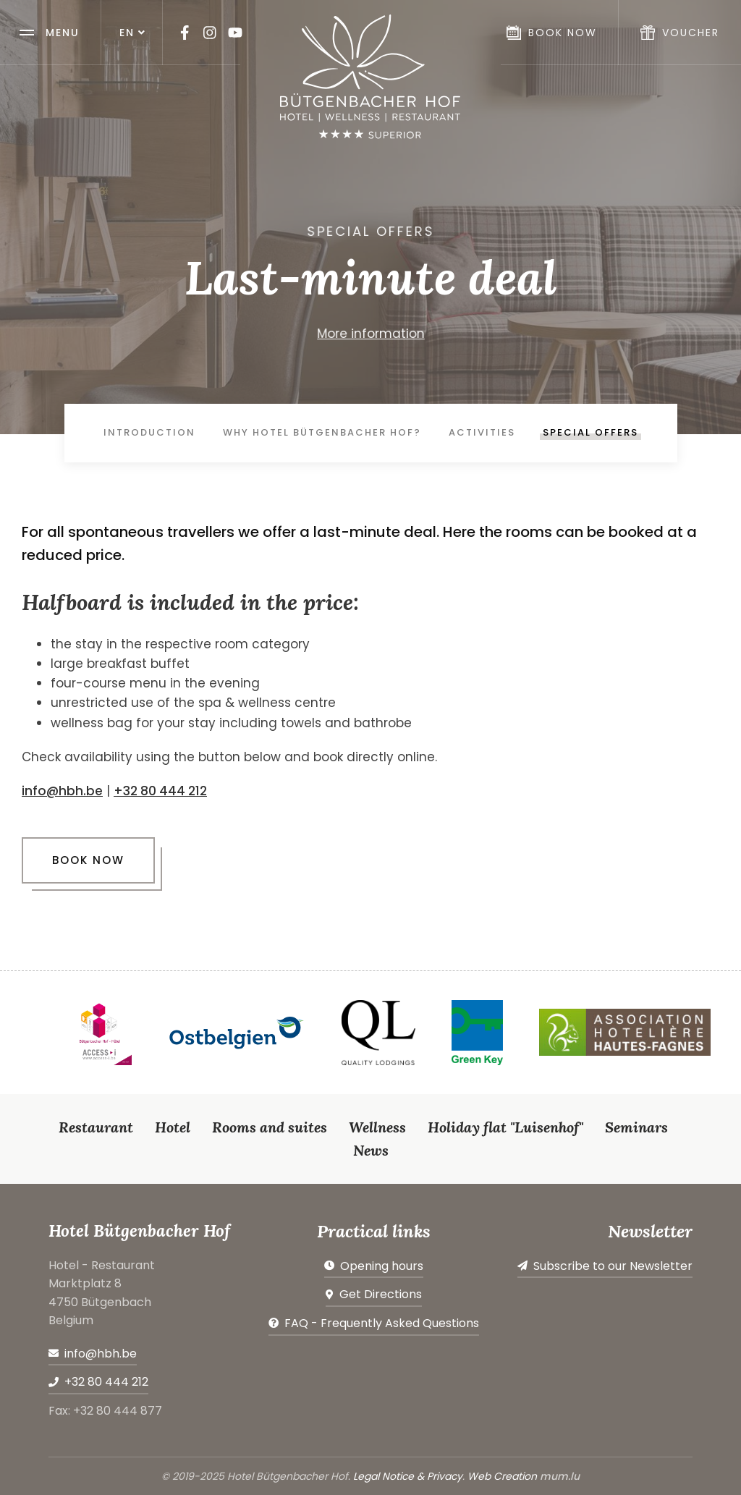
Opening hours (381, 1266)
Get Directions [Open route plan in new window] (380, 1294)
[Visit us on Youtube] (235, 32)
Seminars (636, 1127)
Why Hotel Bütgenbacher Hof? (322, 432)
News (371, 1150)
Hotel (172, 1127)
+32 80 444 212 (160, 791)
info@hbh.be (62, 791)
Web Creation (502, 1476)
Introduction (149, 432)
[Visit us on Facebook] (184, 32)
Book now (88, 860)
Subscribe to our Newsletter (613, 1266)
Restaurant (96, 1127)
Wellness (377, 1127)
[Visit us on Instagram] (210, 32)
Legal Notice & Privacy (407, 1476)
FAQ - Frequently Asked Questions (381, 1323)
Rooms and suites (269, 1127)
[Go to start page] (370, 76)
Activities (482, 432)
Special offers (590, 432)
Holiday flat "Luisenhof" (505, 1127)
